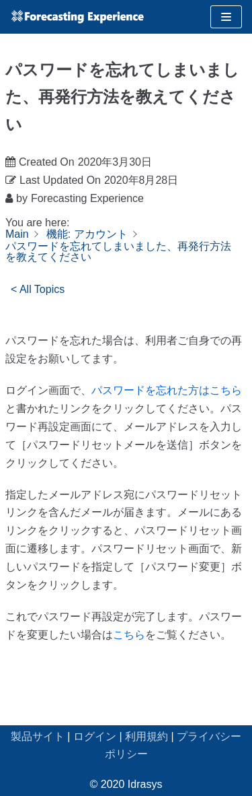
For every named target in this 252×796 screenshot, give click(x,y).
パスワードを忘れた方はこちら (166, 390)
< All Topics (38, 289)
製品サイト (38, 736)
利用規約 (146, 736)
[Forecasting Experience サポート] (77, 16)
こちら (129, 634)
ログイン (94, 736)
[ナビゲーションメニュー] (226, 16)
